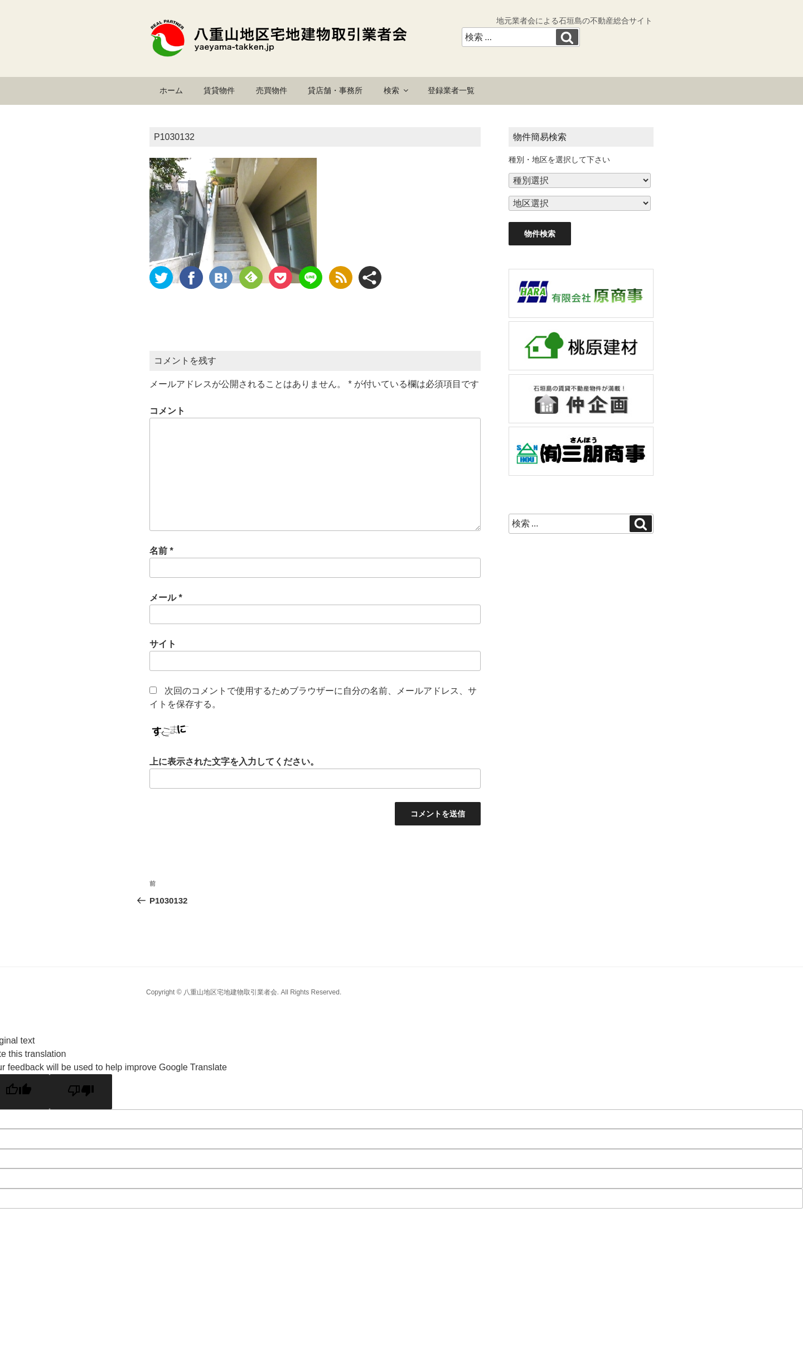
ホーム (171, 90)
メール (165, 597)
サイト (162, 644)
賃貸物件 (219, 90)
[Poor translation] (81, 1091)
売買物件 (271, 90)
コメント (167, 411)
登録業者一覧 (451, 90)
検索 (397, 90)
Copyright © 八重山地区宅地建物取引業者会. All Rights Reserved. (243, 992)
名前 (161, 551)
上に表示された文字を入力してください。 (234, 761)
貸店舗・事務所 (335, 90)
